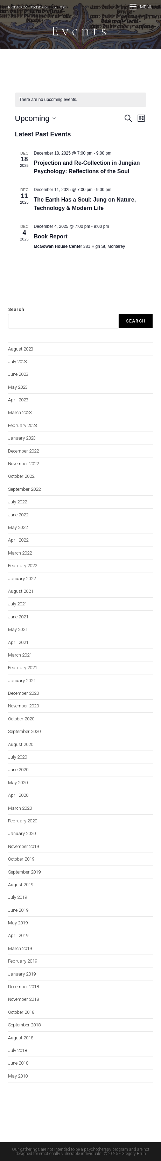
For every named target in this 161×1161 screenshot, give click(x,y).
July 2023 (17, 361)
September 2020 (24, 731)
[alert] (80, 100)
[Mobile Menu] (141, 7)
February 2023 (22, 425)
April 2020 (18, 795)
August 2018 (20, 1037)
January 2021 (22, 680)
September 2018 (24, 1024)
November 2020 (23, 705)
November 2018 (23, 999)
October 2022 (21, 476)
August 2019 (20, 884)
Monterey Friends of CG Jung (37, 7)
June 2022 (18, 514)
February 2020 (22, 820)
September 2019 (24, 872)
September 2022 (24, 489)
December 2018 (23, 986)
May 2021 (18, 629)
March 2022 (20, 553)
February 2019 (22, 961)
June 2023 (18, 374)
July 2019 (17, 897)
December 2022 (23, 451)
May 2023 (18, 387)
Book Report (51, 236)
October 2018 (21, 1012)
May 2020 (18, 782)
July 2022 (17, 501)
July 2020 (17, 757)
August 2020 (20, 744)
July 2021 (17, 603)
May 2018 (18, 1076)
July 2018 (17, 1050)
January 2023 (22, 438)
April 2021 (18, 642)
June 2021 (18, 616)
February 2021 (22, 667)
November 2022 (23, 463)
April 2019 (18, 935)
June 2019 (18, 910)
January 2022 (22, 578)
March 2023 (20, 412)
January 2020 (22, 833)
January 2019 (22, 974)
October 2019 (21, 859)
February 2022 (22, 565)
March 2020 (20, 808)
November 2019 (23, 846)
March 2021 (20, 655)
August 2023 (20, 349)
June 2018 (18, 1063)
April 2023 (18, 399)
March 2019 (20, 948)
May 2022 (18, 527)
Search (16, 309)
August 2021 (20, 591)
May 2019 (18, 922)
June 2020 (18, 769)
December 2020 (23, 693)
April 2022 (18, 540)
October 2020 (21, 718)
